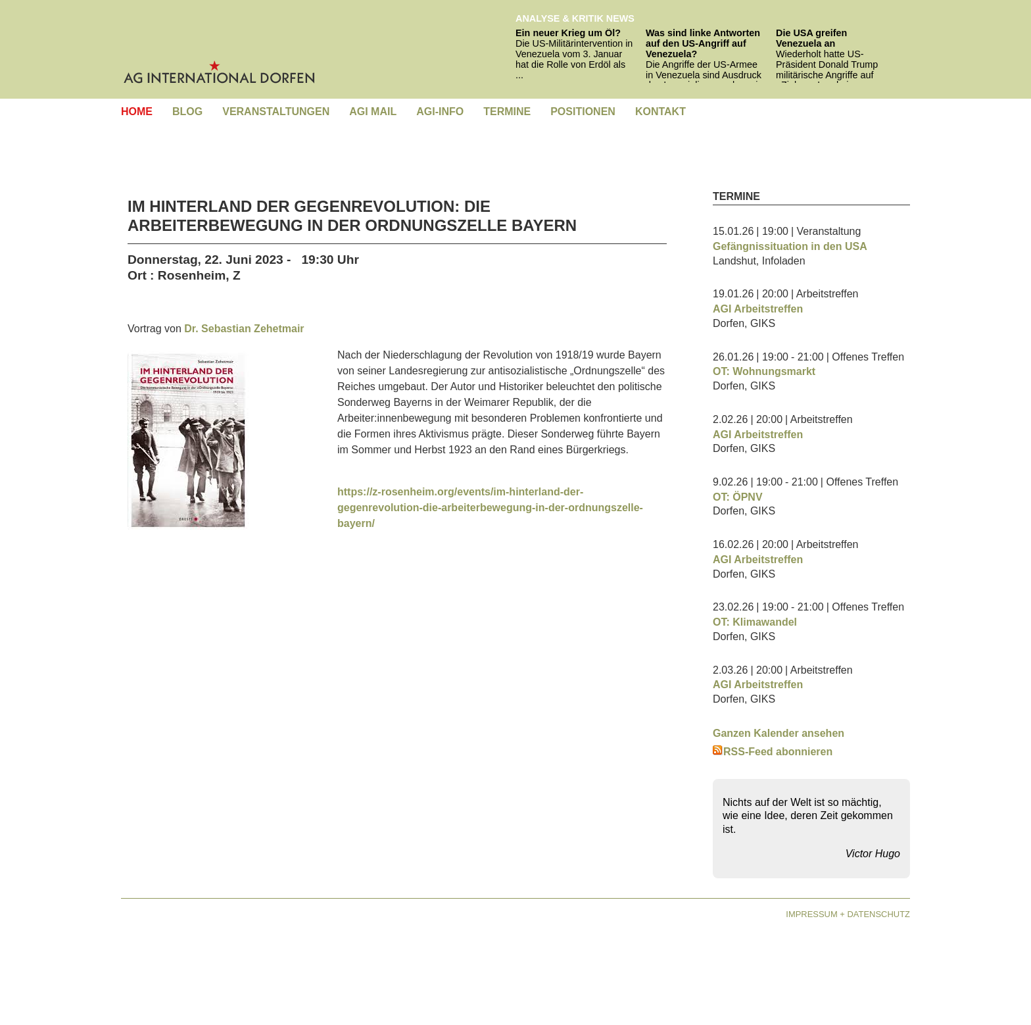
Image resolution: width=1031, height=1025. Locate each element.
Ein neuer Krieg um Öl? (568, 33)
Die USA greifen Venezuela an (811, 38)
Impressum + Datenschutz (848, 914)
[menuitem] (137, 112)
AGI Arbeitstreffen (758, 308)
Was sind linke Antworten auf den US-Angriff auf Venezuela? (703, 43)
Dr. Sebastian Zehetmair (244, 328)
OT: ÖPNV (738, 497)
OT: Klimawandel (755, 622)
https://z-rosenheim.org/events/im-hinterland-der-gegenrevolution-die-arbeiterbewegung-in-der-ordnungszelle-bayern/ (490, 507)
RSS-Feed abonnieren (772, 751)
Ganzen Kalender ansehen (778, 733)
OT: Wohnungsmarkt (764, 371)
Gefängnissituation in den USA (790, 246)
